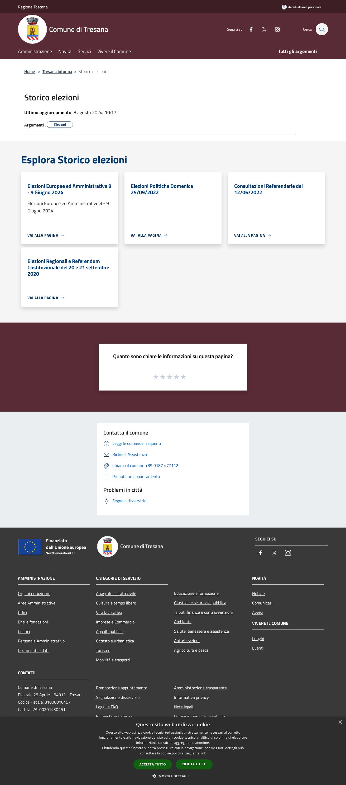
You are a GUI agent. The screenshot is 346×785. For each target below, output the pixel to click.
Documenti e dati (33, 650)
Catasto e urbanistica (115, 641)
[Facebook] (248, 29)
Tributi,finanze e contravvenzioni (203, 612)
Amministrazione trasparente (200, 688)
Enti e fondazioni (33, 622)
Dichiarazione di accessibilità (199, 716)
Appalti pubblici (109, 631)
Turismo (103, 650)
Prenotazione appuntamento (121, 688)
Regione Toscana (33, 7)
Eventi (258, 648)
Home (29, 71)
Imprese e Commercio (115, 622)
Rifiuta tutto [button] (194, 764)
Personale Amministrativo (41, 641)
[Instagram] (275, 29)
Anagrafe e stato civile (116, 593)
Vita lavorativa (109, 612)
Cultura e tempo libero (116, 603)
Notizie (258, 593)
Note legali (183, 707)
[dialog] (173, 751)
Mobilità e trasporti (113, 660)
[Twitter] (261, 29)
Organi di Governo (34, 593)
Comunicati (262, 603)
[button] (173, 776)
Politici (24, 631)
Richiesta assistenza (114, 716)
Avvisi (257, 612)
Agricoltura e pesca (191, 650)
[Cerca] (321, 29)
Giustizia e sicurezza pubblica (200, 602)
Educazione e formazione (196, 593)
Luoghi (258, 638)
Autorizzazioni (187, 640)
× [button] (340, 722)
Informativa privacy (191, 697)
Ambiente (182, 621)
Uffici (22, 612)
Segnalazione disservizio (118, 697)
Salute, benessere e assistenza (201, 631)
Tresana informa (57, 71)
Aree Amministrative (36, 603)
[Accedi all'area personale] (301, 7)
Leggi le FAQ (107, 707)
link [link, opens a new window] (203, 753)
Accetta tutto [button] (153, 764)
